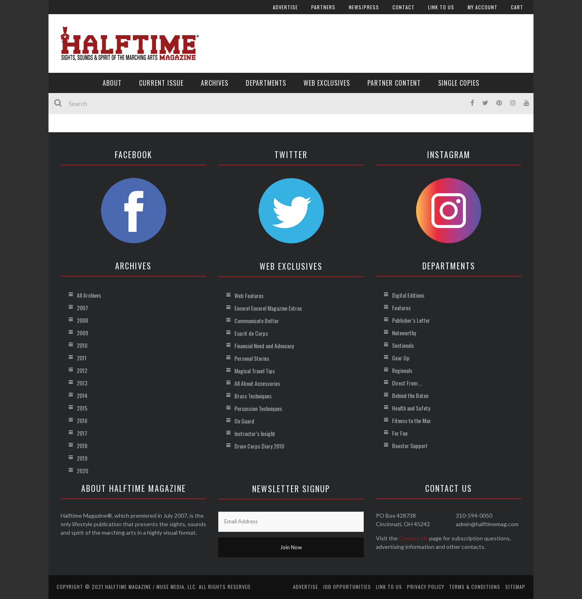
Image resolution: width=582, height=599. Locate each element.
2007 (82, 307)
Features (401, 307)
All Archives (89, 295)
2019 (82, 458)
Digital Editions (408, 295)
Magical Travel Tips (254, 370)
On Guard (244, 421)
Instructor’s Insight (254, 433)
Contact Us (413, 538)
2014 (82, 395)
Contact (403, 7)
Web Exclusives (327, 83)
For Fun (399, 433)
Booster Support (410, 445)
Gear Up (400, 357)
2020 (82, 470)
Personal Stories (251, 358)
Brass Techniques (253, 396)
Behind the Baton (410, 395)
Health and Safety (411, 408)
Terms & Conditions (474, 586)
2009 (82, 332)
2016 (82, 420)
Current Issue (161, 83)
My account (483, 7)
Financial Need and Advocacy (264, 345)
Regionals (402, 370)
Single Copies (458, 83)
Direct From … (407, 383)
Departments (266, 83)
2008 (82, 320)
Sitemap (515, 586)
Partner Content (394, 83)
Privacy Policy (425, 586)
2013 (82, 383)
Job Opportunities (347, 586)
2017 (82, 433)
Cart (517, 7)
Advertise (285, 7)
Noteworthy (404, 332)
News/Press (364, 7)
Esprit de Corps (251, 333)
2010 (82, 345)
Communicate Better (256, 320)
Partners (323, 7)
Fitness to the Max (411, 420)
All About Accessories (257, 383)
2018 (82, 445)
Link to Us (441, 7)
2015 (82, 408)
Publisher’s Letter (411, 320)
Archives (214, 83)
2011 (81, 357)
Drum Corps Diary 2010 (259, 446)
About (112, 83)
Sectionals (403, 345)
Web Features (249, 295)
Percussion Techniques (258, 408)
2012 (82, 370)
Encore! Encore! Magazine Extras (268, 308)
